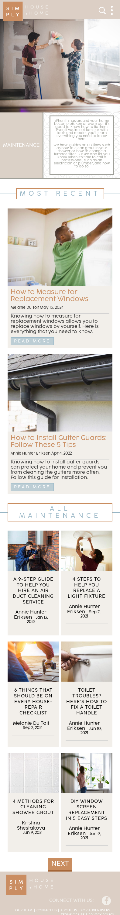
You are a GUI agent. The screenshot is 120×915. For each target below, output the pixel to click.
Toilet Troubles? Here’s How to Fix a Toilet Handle (86, 701)
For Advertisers (95, 910)
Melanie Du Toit (25, 307)
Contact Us (46, 910)
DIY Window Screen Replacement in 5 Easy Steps (86, 810)
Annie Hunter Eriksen (30, 453)
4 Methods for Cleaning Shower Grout (33, 807)
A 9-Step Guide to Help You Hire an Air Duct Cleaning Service (33, 590)
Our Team (24, 910)
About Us (68, 910)
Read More (32, 341)
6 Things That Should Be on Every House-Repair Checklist (33, 701)
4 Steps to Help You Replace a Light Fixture (86, 588)
